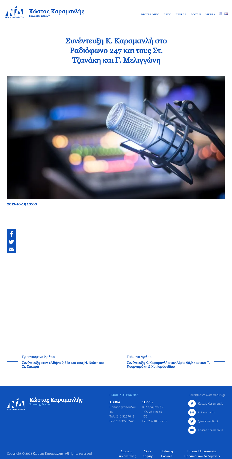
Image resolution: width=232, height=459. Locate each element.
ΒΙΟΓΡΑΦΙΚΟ (150, 14)
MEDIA (210, 14)
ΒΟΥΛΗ (196, 14)
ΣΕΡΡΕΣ (181, 14)
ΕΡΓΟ (167, 14)
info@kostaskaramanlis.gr (207, 395)
